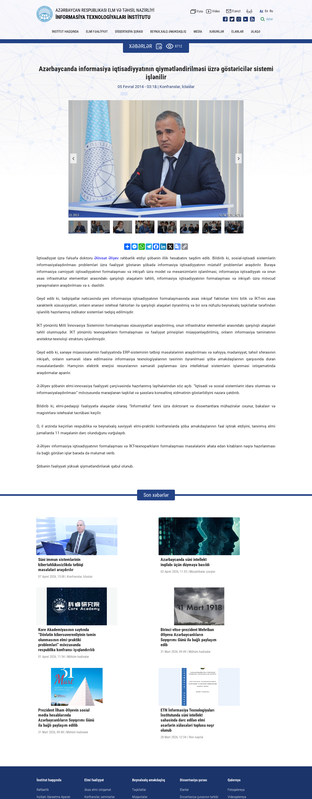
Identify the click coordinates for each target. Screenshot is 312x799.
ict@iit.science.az (197, 771)
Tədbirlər (138, 701)
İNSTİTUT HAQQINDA (65, 28)
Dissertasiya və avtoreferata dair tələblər (201, 710)
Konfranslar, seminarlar (99, 694)
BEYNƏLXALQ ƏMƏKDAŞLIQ (168, 28)
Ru (273, 9)
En (268, 9)
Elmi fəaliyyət (94, 677)
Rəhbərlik (43, 687)
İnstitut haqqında (49, 677)
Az (264, 9)
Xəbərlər (118, 759)
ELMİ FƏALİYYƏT (97, 28)
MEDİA (198, 28)
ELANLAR (237, 28)
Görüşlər (137, 708)
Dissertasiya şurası (193, 677)
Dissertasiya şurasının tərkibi (199, 694)
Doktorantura (92, 701)
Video (218, 9)
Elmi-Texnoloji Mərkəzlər (53, 708)
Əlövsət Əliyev (106, 255)
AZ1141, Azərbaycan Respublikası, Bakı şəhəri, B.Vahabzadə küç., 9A (109, 771)
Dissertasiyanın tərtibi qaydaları (201, 701)
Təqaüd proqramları (145, 716)
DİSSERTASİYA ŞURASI (129, 28)
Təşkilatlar (139, 687)
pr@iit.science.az (247, 771)
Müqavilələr (139, 694)
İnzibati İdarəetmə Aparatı (53, 694)
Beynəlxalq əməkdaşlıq (148, 677)
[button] (236, 156)
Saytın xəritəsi (177, 759)
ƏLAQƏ (255, 28)
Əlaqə (195, 759)
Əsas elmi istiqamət (97, 687)
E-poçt (239, 9)
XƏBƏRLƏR (216, 28)
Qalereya (234, 677)
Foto (202, 9)
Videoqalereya (237, 694)
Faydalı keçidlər (153, 759)
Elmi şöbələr (45, 701)
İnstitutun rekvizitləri (50, 716)
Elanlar (184, 687)
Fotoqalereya (236, 687)
